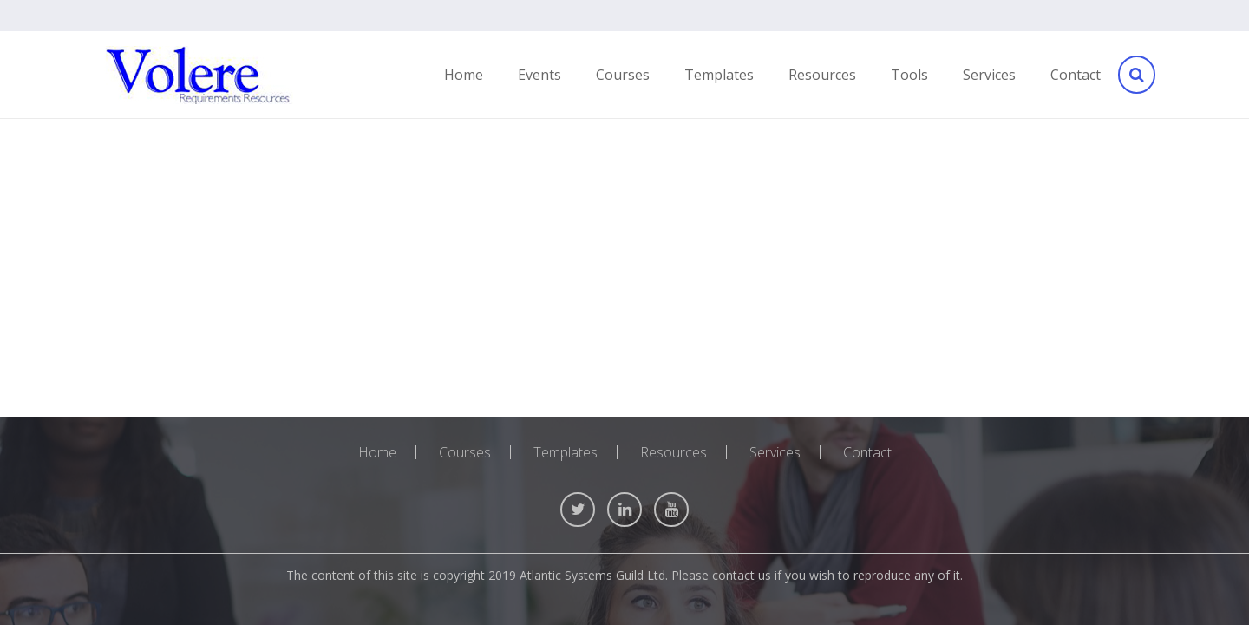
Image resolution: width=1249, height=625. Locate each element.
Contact (867, 452)
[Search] (1135, 75)
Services (775, 452)
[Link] (198, 75)
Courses (465, 452)
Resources (673, 452)
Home (377, 452)
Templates (565, 452)
